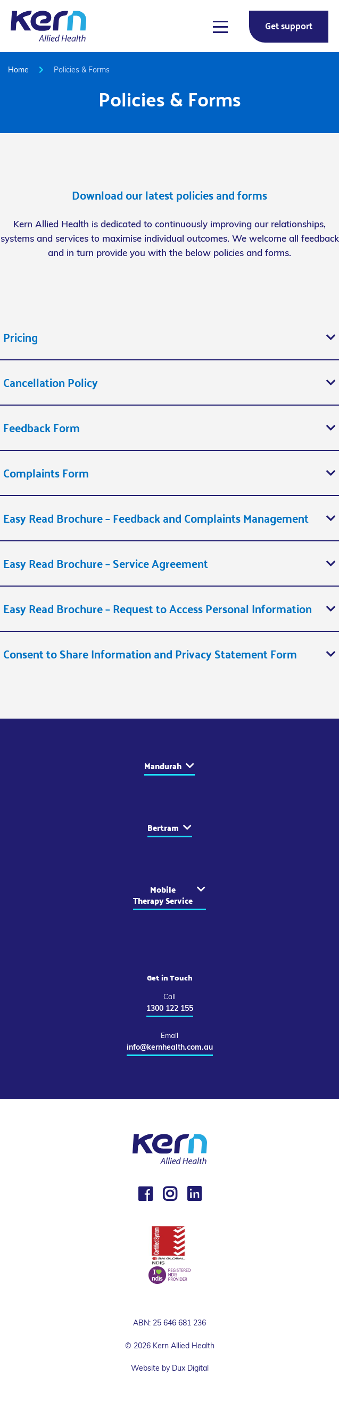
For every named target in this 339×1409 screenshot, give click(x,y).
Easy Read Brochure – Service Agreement (105, 563)
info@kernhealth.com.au (170, 1047)
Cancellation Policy (50, 382)
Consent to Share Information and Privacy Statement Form (150, 654)
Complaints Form (46, 473)
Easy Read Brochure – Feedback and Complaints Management (156, 518)
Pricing (20, 337)
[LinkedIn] (194, 1194)
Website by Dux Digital (170, 1368)
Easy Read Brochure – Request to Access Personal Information (157, 608)
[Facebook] (145, 1194)
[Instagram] (170, 1194)
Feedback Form (41, 427)
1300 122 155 (169, 1008)
